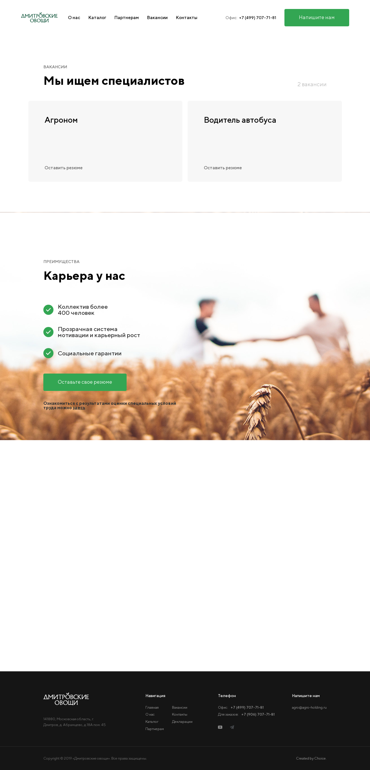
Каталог (97, 17)
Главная (152, 707)
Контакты (186, 17)
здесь (79, 407)
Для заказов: (246, 714)
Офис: (241, 707)
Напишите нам (317, 17)
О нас (74, 17)
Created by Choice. (311, 758)
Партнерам (126, 17)
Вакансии (157, 17)
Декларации (182, 721)
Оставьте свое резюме (85, 382)
